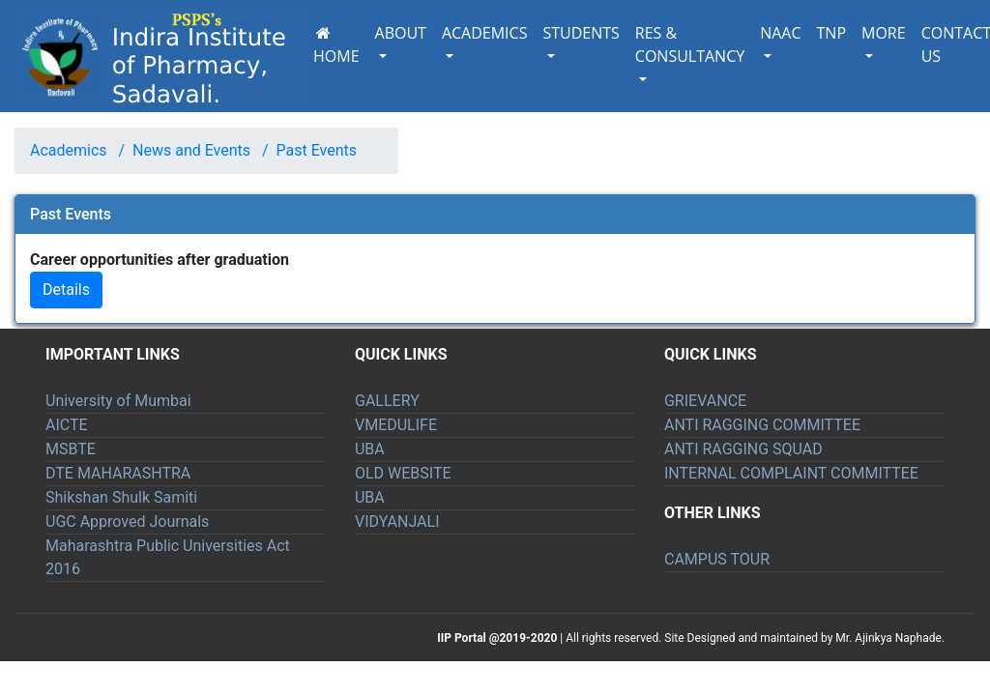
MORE (883, 33)
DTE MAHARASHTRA (117, 473)
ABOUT (400, 33)
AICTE (66, 425)
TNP (831, 33)
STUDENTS (580, 33)
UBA (370, 449)
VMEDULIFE (396, 425)
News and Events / (196, 150)
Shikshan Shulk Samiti (121, 497)
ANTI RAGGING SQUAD (743, 449)
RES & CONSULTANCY (689, 44)
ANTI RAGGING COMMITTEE (762, 425)
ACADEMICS (485, 33)
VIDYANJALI (397, 521)
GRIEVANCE (705, 401)
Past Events (316, 150)
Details (66, 289)
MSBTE (70, 449)
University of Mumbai (118, 401)
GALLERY (387, 401)
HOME (336, 46)
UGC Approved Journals (127, 521)
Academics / (77, 150)
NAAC (780, 33)
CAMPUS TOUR (717, 559)
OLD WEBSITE (403, 473)
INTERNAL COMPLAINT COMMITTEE (791, 473)
